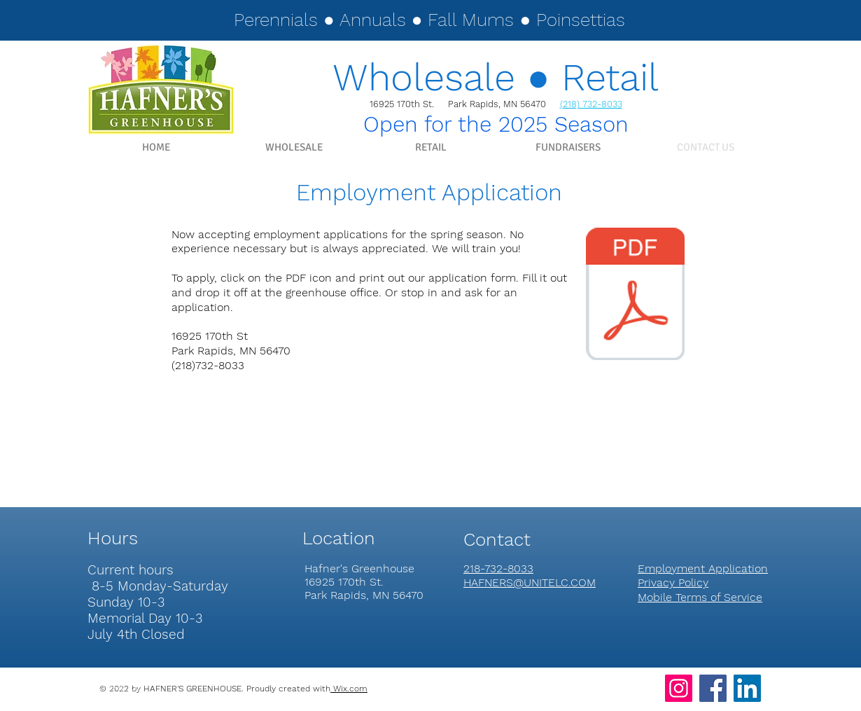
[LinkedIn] (747, 688)
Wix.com (349, 688)
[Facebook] (713, 688)
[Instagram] (678, 688)
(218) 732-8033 (591, 104)
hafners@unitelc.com (126, 700)
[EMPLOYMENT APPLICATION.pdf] (635, 296)
